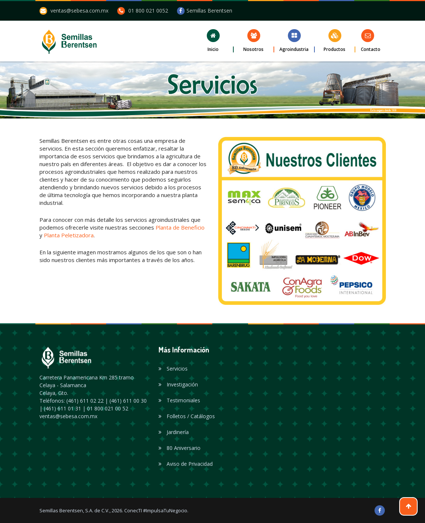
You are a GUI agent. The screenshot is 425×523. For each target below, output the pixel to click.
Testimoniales (179, 400)
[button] (213, 41)
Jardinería (173, 432)
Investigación (178, 384)
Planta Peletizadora (69, 235)
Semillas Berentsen (204, 10)
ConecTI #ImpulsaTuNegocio (155, 510)
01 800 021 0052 (148, 10)
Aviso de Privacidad (185, 463)
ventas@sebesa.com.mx (79, 10)
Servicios (173, 368)
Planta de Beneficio (180, 227)
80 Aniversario (179, 447)
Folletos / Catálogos (186, 416)
